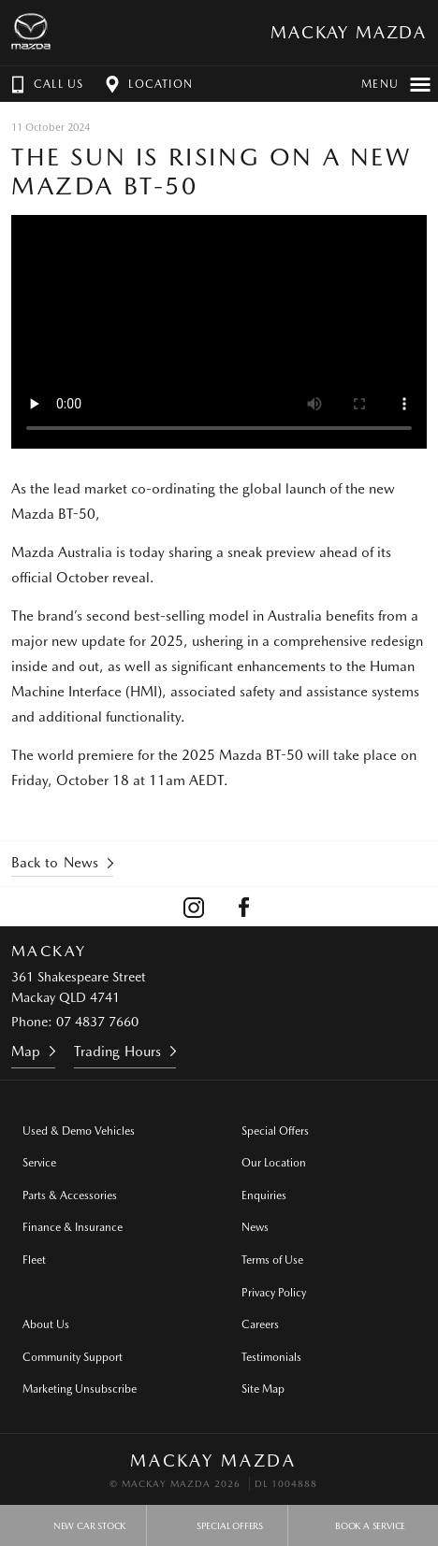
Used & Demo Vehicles (78, 1131)
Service (39, 1162)
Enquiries (263, 1195)
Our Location (273, 1162)
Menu (396, 84)
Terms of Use (272, 1260)
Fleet (34, 1260)
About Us (45, 1324)
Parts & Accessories (69, 1195)
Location (147, 84)
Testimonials (271, 1357)
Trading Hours (117, 1051)
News (255, 1227)
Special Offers (275, 1131)
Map (25, 1051)
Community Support (72, 1357)
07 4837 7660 (97, 1021)
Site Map (263, 1389)
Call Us (45, 84)
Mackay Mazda (348, 32)
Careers (260, 1324)
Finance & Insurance (72, 1227)
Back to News (54, 862)
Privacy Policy (273, 1292)
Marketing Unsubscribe (79, 1389)
